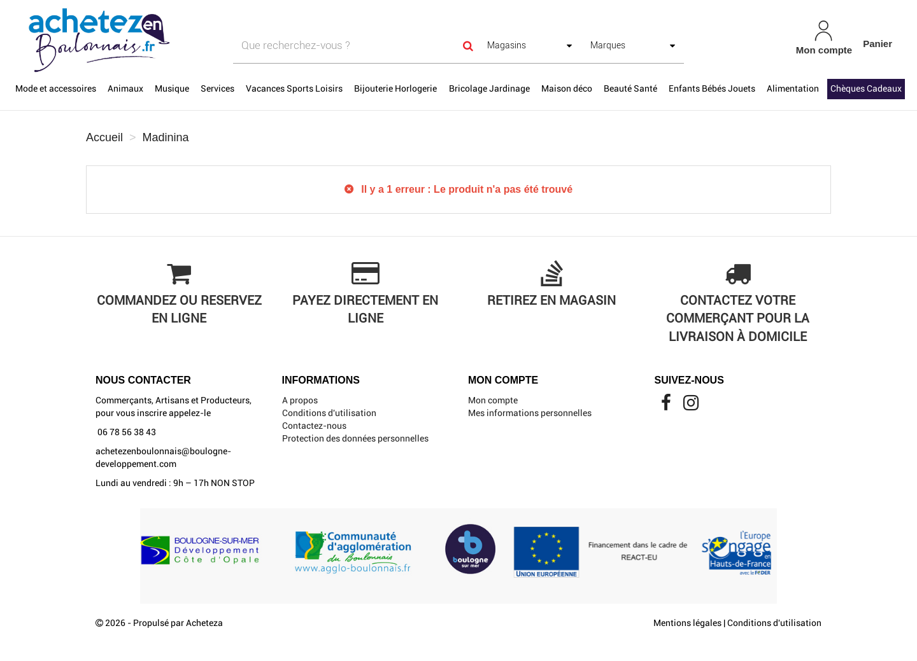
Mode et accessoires (55, 88)
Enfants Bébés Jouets (712, 88)
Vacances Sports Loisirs (294, 88)
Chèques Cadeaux (866, 88)
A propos (300, 400)
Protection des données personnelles (355, 438)
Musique (172, 88)
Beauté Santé (630, 88)
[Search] (468, 45)
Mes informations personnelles (530, 413)
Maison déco (566, 88)
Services (217, 88)
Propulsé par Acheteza (178, 623)
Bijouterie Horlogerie (395, 88)
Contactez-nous (314, 426)
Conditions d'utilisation (329, 413)
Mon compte (493, 400)
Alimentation (793, 88)
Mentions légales (687, 623)
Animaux (125, 88)
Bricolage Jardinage (489, 88)
